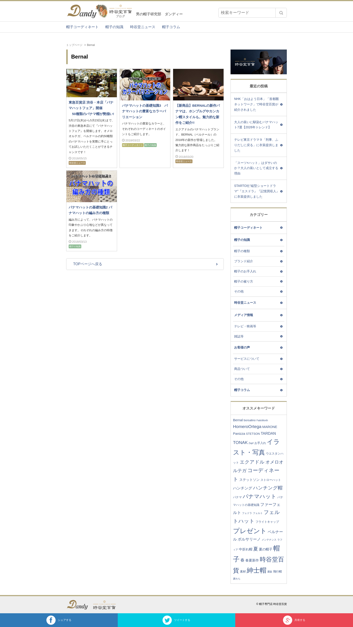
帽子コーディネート (82, 27)
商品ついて (242, 369)
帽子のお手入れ (245, 271)
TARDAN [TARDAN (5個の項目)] (268, 433)
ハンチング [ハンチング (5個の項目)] (242, 488)
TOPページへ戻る (87, 264)
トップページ (74, 45)
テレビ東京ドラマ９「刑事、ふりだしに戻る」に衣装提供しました (256, 145)
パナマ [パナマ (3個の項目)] (237, 497)
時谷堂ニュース (142, 27)
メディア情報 (243, 315)
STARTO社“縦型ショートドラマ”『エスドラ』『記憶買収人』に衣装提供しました (256, 191)
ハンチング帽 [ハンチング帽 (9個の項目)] (268, 487)
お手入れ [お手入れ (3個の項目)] (260, 443)
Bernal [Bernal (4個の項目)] (238, 420)
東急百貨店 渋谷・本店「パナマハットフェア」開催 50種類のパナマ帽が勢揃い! (91, 108)
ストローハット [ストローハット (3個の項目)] (270, 480)
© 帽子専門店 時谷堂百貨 (271, 604)
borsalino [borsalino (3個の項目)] (250, 420)
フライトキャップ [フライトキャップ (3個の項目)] (267, 521)
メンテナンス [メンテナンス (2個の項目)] (269, 539)
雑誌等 (239, 336)
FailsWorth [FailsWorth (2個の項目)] (262, 420)
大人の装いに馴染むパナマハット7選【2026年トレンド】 (256, 124)
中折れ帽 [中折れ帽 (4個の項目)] (245, 549)
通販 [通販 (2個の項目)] (269, 571)
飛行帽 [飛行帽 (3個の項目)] (277, 571)
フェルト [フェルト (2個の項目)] (258, 513)
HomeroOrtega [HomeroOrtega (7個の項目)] (247, 426)
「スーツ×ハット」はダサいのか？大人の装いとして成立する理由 (256, 168)
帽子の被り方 (243, 281)
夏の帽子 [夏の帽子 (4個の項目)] (265, 549)
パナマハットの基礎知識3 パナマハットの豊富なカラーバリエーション (145, 111)
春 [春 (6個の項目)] (242, 560)
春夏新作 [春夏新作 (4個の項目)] (252, 560)
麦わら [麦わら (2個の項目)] (236, 578)
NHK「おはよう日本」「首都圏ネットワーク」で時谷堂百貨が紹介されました (256, 104)
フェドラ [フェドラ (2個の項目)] (247, 513)
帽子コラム (171, 27)
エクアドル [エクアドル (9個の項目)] (252, 461)
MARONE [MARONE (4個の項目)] (269, 427)
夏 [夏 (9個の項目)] (255, 548)
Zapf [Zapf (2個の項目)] (251, 443)
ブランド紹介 (243, 261)
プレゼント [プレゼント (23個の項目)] (250, 530)
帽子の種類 (242, 251)
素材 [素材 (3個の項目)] (243, 571)
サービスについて (246, 358)
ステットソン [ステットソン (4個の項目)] (249, 480)
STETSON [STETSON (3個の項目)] (253, 433)
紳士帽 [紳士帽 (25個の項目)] (256, 570)
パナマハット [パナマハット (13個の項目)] (259, 496)
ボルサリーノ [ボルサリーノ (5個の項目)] (249, 539)
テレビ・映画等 (245, 326)
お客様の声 (242, 347)
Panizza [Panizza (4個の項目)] (239, 433)
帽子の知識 (114, 27)
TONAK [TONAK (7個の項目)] (240, 442)
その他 (239, 291)
